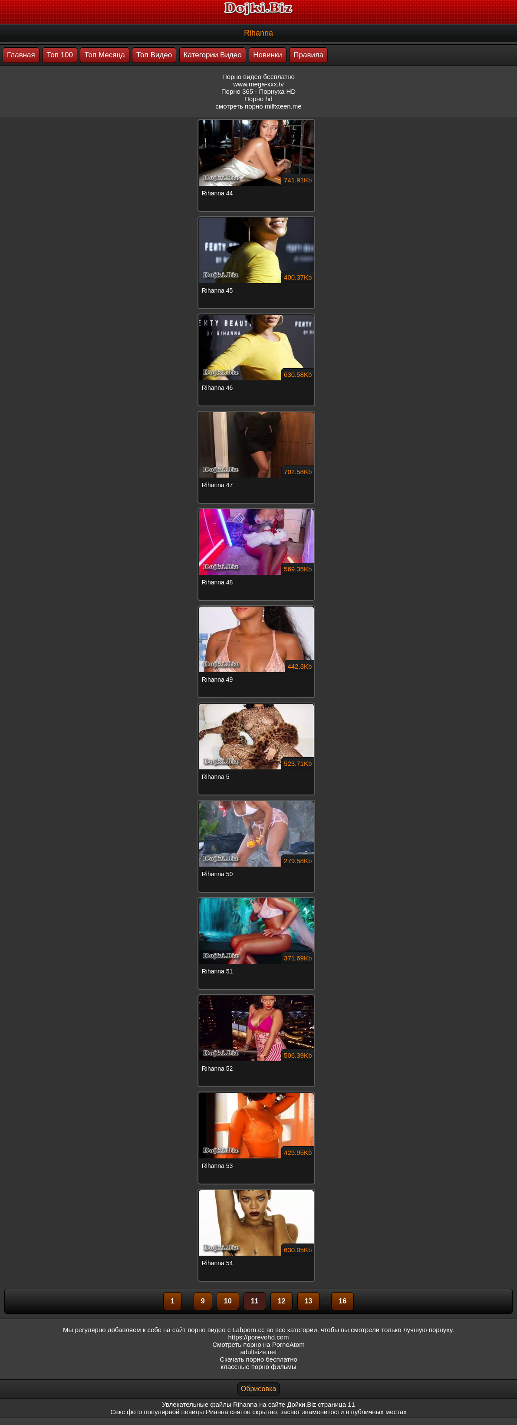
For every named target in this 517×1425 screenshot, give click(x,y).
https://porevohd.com (258, 1337)
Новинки (267, 55)
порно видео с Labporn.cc (226, 1329)
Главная (21, 55)
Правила (308, 55)
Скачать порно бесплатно (258, 1359)
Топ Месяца (104, 55)
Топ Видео (154, 55)
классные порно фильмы (258, 1366)
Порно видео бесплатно (258, 76)
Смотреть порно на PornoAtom (258, 1344)
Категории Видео (213, 55)
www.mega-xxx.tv (258, 84)
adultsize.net (258, 1352)
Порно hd (258, 98)
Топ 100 (59, 55)
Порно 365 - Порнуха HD (258, 91)
